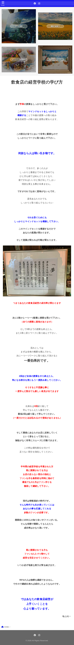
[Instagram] (39, 3)
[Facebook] (35, 3)
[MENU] (3, 3)
